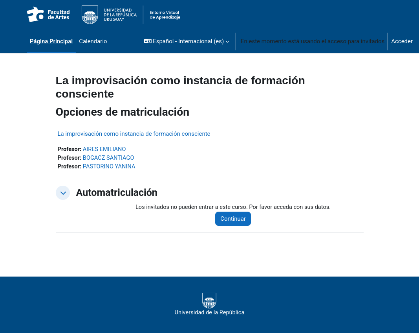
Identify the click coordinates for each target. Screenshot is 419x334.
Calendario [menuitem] (93, 41)
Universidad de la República (209, 305)
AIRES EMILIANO (106, 149)
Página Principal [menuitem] (51, 41)
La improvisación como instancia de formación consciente (134, 133)
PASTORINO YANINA (110, 167)
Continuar (236, 219)
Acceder (402, 41)
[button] (186, 41)
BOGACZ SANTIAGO (110, 158)
